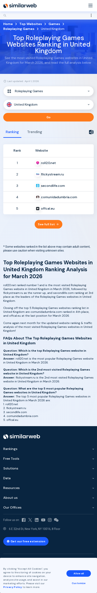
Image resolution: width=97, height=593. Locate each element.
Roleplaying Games (18, 29)
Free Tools (11, 458)
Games (54, 24)
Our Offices (12, 507)
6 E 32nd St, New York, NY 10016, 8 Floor (34, 529)
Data (7, 478)
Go (48, 117)
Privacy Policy (12, 587)
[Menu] (90, 5)
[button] (48, 91)
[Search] (48, 15)
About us (10, 498)
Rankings (10, 449)
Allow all (79, 573)
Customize (79, 583)
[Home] (20, 5)
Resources (11, 488)
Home (8, 24)
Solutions (10, 468)
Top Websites (30, 24)
